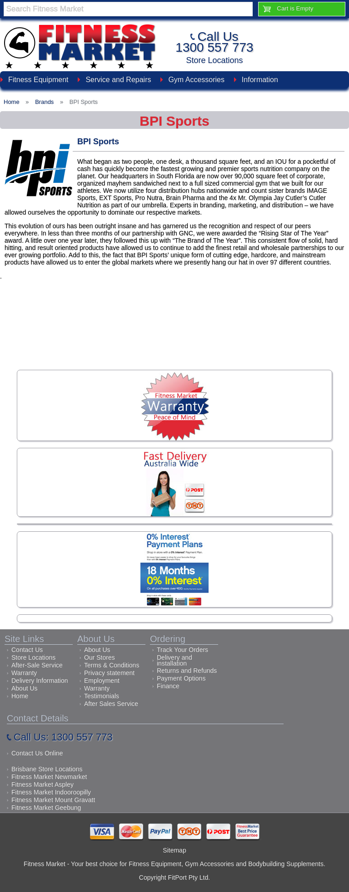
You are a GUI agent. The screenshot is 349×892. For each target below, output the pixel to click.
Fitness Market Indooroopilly (51, 792)
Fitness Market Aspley (42, 784)
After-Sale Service (37, 665)
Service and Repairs (118, 79)
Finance (168, 686)
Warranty (24, 672)
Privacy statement (109, 672)
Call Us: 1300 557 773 (63, 737)
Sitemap (174, 850)
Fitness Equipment (38, 79)
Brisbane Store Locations (46, 769)
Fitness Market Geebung (46, 807)
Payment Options (181, 678)
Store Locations (214, 60)
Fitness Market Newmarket (49, 776)
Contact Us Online (37, 753)
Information (260, 79)
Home (19, 696)
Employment (102, 680)
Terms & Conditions (111, 665)
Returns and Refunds (187, 670)
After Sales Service (111, 703)
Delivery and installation (174, 660)
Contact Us (27, 649)
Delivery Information (39, 680)
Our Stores (99, 657)
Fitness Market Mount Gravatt (53, 800)
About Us (24, 688)
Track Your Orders (182, 649)
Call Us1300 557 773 (214, 41)
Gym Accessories (196, 79)
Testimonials (101, 696)
